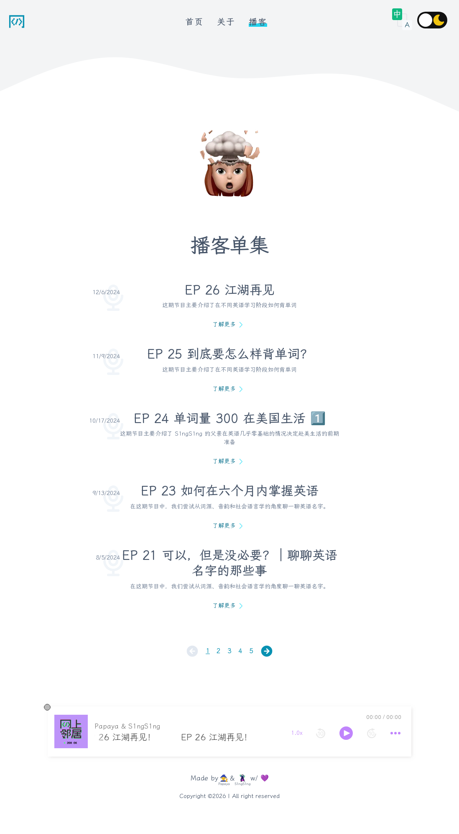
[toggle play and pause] (285, 733)
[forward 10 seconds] (311, 733)
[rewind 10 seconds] (260, 733)
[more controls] (335, 733)
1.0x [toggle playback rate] (236, 732)
